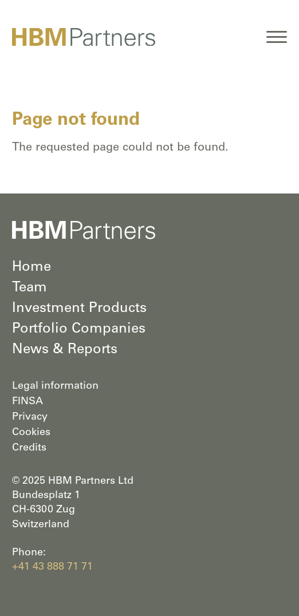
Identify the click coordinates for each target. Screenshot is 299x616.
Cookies (31, 433)
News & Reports (64, 350)
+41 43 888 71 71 (52, 567)
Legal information (55, 386)
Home (31, 268)
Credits (29, 448)
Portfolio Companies (78, 330)
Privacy (30, 417)
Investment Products (79, 309)
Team (29, 288)
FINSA (27, 402)
